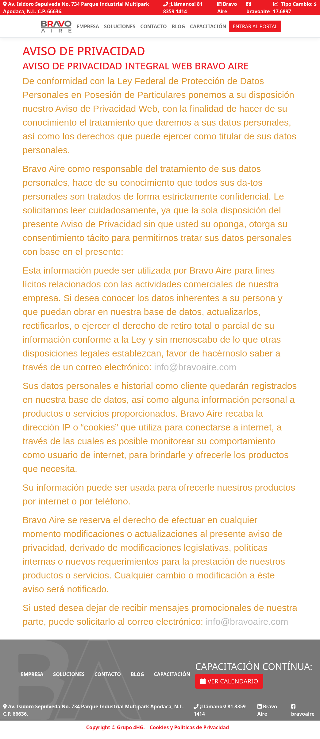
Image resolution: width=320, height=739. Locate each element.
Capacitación (208, 26)
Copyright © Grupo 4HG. (115, 727)
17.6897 (282, 11)
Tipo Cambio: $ (295, 8)
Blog (178, 26)
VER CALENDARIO (229, 681)
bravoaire (258, 8)
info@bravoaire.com (195, 367)
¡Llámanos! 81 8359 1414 (183, 8)
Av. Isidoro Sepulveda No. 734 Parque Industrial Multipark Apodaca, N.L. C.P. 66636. (76, 8)
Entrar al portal (255, 26)
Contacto (153, 26)
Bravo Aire (227, 8)
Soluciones (119, 26)
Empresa (88, 26)
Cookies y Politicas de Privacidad (189, 727)
